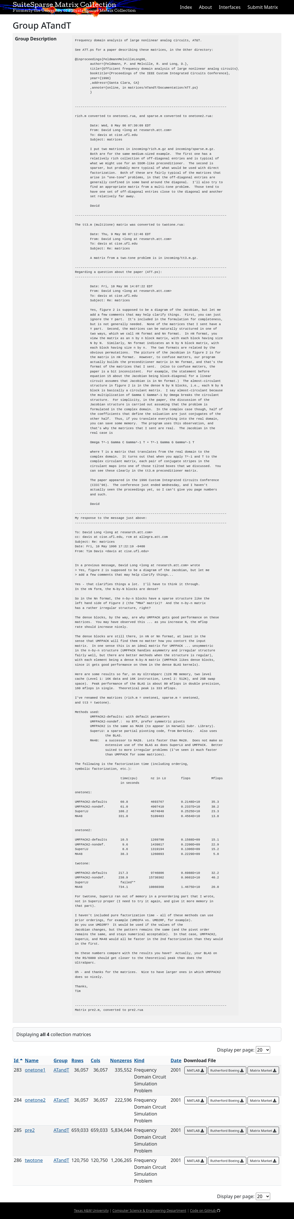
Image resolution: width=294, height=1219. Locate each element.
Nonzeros (121, 1060)
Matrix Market (263, 1070)
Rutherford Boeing (227, 1070)
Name (32, 1060)
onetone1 (35, 1070)
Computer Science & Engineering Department (149, 1210)
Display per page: (235, 1050)
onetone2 (35, 1100)
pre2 (30, 1130)
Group (61, 1060)
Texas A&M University (91, 1210)
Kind (139, 1060)
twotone (34, 1160)
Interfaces (230, 7)
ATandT (61, 1070)
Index (186, 7)
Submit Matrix (262, 7)
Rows (77, 1060)
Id (18, 1060)
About (205, 7)
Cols (95, 1060)
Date (176, 1060)
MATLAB (195, 1070)
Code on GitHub (205, 1210)
